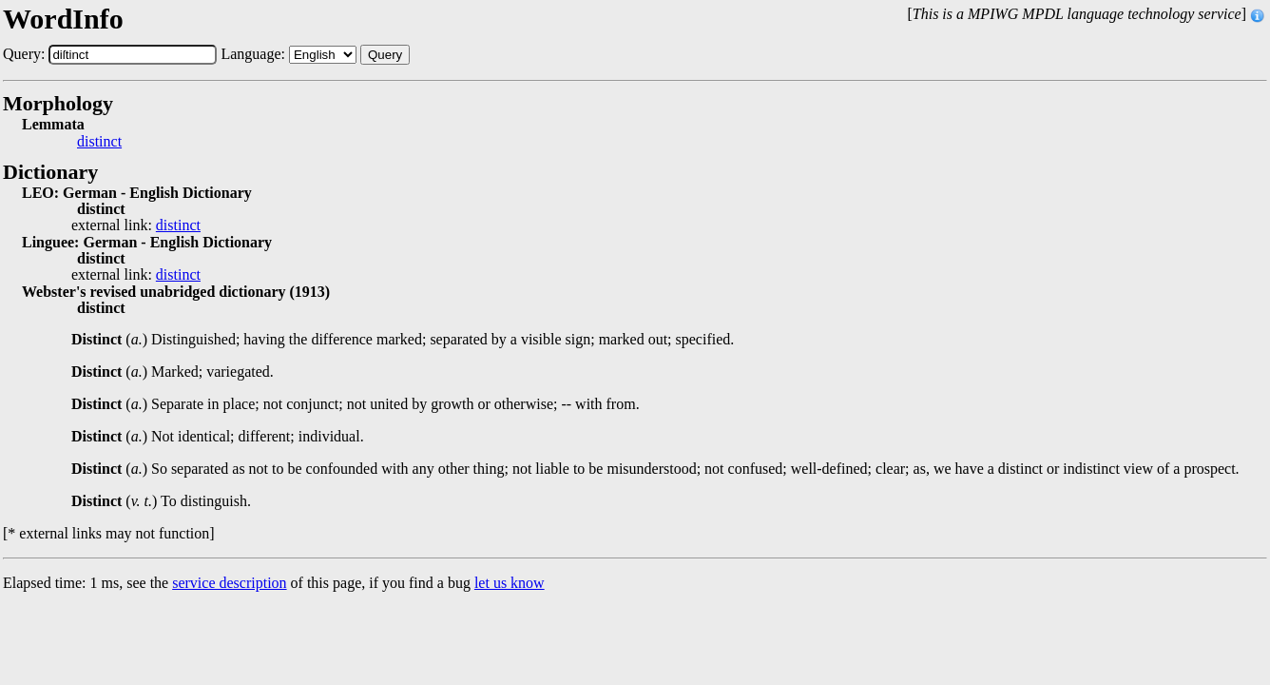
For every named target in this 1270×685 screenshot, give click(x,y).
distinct (99, 141)
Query (385, 55)
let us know (509, 583)
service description (229, 583)
